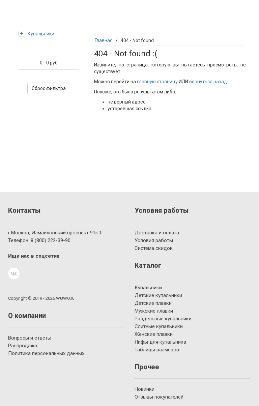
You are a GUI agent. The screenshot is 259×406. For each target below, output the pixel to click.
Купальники (36, 33)
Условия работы (154, 240)
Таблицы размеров (157, 350)
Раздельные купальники (163, 319)
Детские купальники (158, 295)
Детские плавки (153, 303)
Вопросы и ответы (29, 338)
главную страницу (157, 81)
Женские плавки (154, 334)
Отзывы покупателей (159, 397)
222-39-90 (50, 240)
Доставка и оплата (157, 233)
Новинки (144, 389)
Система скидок (154, 248)
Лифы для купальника (160, 342)
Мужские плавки (154, 311)
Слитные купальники (159, 326)
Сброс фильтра (49, 88)
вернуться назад (208, 81)
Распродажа (22, 346)
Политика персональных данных (46, 353)
